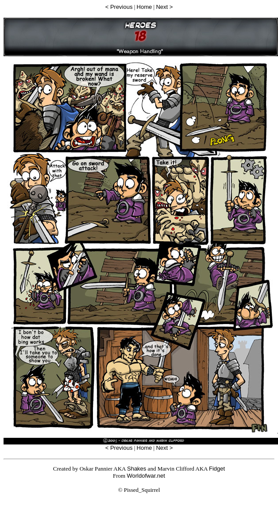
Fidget (217, 468)
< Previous (119, 7)
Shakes (136, 468)
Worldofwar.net (146, 475)
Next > (164, 7)
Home (144, 7)
